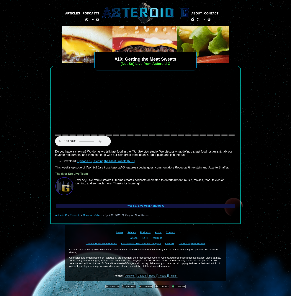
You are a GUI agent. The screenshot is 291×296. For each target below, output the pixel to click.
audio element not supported (83, 141)
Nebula (162, 275)
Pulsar (173, 275)
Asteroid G (61, 215)
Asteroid (130, 275)
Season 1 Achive (92, 215)
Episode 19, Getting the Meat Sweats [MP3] (106, 161)
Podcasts (75, 215)
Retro (152, 275)
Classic (142, 275)
